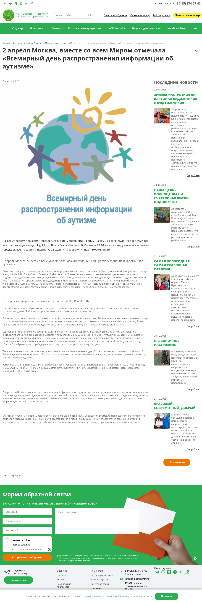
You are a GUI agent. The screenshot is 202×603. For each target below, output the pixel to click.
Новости (61, 575)
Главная (5, 28)
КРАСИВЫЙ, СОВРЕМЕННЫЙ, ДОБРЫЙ (175, 406)
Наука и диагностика (146, 28)
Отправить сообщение (27, 557)
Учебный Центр (178, 28)
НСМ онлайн (97, 570)
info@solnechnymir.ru (137, 578)
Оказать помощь (140, 15)
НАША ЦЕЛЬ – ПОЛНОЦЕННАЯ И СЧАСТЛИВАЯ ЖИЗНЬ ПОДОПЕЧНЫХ (171, 196)
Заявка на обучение (115, 15)
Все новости (177, 462)
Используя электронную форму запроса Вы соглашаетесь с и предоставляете (99, 558)
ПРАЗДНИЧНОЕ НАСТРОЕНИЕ (166, 343)
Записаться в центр (187, 15)
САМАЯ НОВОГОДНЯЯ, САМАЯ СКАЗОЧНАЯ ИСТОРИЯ (172, 265)
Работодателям (161, 15)
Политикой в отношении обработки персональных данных (117, 596)
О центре (18, 28)
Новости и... (38, 28)
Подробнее (193, 175)
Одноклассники (15, 3)
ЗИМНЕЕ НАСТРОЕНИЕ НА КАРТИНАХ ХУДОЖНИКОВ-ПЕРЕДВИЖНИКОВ (176, 99)
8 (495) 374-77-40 (188, 3)
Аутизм (57, 28)
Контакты (96, 588)
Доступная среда (100, 583)
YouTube (10, 3)
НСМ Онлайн (116, 28)
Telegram (21, 3)
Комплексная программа (84, 28)
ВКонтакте (5, 3)
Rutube (31, 3)
